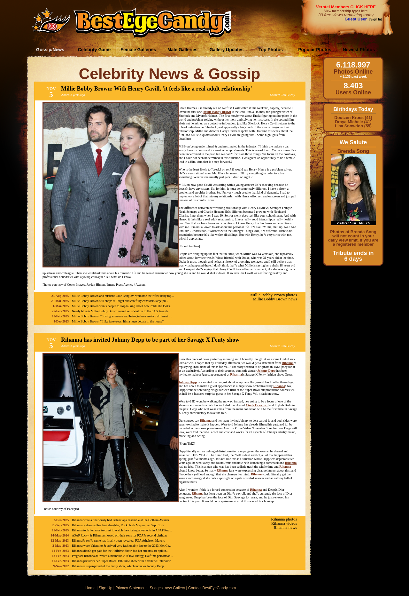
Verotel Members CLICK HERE (346, 6)
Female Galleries (138, 49)
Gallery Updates (227, 49)
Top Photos (271, 49)
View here (345, 11)
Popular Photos (314, 49)
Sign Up (105, 588)
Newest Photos (359, 49)
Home (90, 588)
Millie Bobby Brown (217, 112)
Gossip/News (50, 49)
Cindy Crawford (257, 405)
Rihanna (288, 363)
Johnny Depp (266, 370)
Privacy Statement (130, 588)
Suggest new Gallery (167, 588)
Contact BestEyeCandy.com (212, 588)
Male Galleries (182, 49)
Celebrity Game (94, 49)
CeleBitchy (288, 95)
